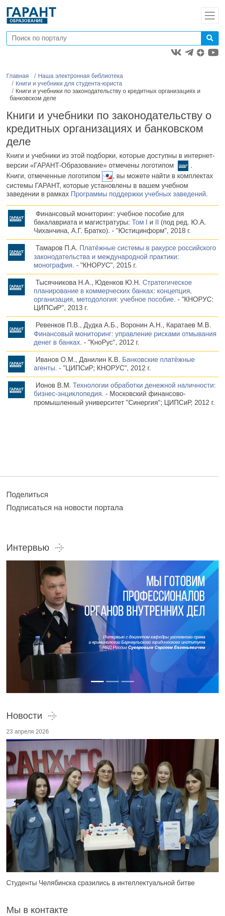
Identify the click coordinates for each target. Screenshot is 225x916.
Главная (17, 75)
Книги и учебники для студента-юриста (69, 83)
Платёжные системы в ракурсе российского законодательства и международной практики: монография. (125, 256)
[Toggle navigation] (210, 15)
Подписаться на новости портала (64, 508)
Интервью (35, 547)
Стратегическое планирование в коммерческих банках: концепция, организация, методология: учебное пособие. (113, 291)
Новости (31, 715)
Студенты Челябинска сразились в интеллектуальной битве (100, 883)
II (157, 222)
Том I (139, 222)
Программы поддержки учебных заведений (138, 194)
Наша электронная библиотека (80, 75)
